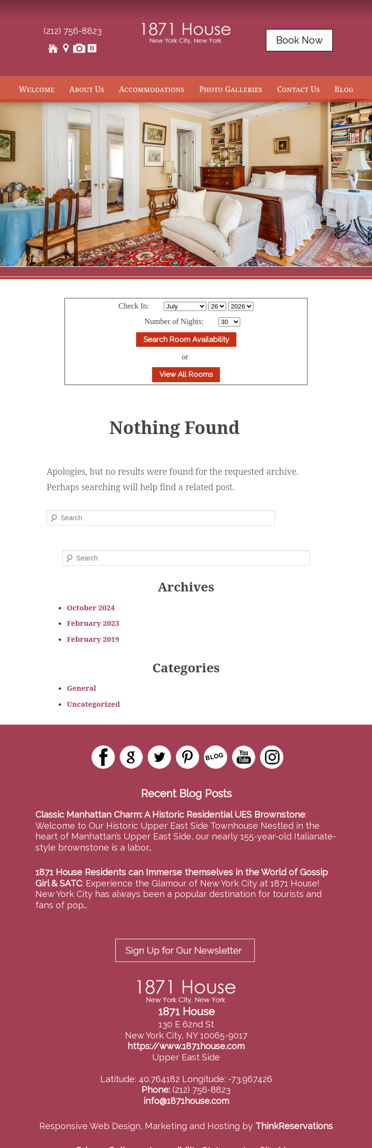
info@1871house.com (186, 1077)
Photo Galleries (231, 89)
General (81, 688)
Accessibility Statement (197, 1127)
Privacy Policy (105, 1127)
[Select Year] (240, 306)
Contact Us (298, 89)
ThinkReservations (294, 1103)
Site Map (278, 1127)
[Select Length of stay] (229, 321)
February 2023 (93, 623)
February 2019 (93, 639)
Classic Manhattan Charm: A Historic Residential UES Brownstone (170, 814)
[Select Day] (217, 306)
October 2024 (91, 607)
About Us (86, 89)
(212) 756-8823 (73, 31)
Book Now (299, 40)
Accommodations (151, 89)
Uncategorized (93, 704)
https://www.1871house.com (186, 1023)
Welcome (36, 89)
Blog (344, 89)
